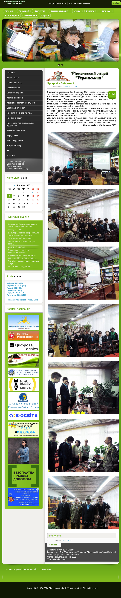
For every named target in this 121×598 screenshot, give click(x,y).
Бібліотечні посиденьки (19, 266)
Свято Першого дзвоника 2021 (61, 557)
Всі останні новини (15, 164)
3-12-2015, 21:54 (70, 86)
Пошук (51, 3)
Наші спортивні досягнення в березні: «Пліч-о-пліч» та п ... (22, 256)
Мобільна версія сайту (17, 168)
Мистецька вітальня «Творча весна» (21, 242)
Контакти (61, 3)
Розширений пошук (16, 161)
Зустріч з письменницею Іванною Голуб (23, 262)
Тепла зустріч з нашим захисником (63, 554)
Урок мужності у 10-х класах (60, 550)
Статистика (45, 569)
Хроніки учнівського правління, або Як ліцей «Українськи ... (22, 225)
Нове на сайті (30, 569)
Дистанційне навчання (79, 3)
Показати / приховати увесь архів (22, 300)
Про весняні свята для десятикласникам (18, 251)
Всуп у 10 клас (15, 229)
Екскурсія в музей (16, 247)
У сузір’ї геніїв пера (56, 559)
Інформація (66, 540)
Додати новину (14, 166)
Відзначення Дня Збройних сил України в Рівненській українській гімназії (81, 552)
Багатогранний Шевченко (20, 238)
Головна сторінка (13, 569)
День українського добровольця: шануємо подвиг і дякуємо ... (23, 234)
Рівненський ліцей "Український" (64, 588)
